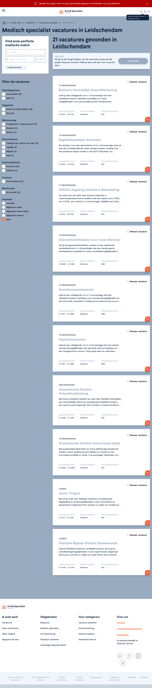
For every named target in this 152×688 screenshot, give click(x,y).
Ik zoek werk (15, 23)
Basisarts (44, 626)
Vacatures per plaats (48, 23)
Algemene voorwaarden (114, 682)
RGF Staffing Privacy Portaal (40, 682)
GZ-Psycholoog (47, 637)
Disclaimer (132, 681)
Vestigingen (123, 638)
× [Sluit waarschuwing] (147, 3)
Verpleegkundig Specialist (53, 648)
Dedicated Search (87, 643)
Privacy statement (79, 682)
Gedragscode (96, 681)
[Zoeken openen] (145, 11)
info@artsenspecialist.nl (129, 632)
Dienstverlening (86, 632)
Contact (121, 626)
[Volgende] (147, 590)
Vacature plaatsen (88, 626)
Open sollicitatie (10, 632)
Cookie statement (61, 682)
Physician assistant (49, 643)
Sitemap (144, 681)
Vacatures (30, 23)
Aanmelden (133, 61)
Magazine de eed (10, 643)
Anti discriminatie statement (15, 682)
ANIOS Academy (86, 637)
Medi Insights (8, 637)
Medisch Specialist (49, 632)
